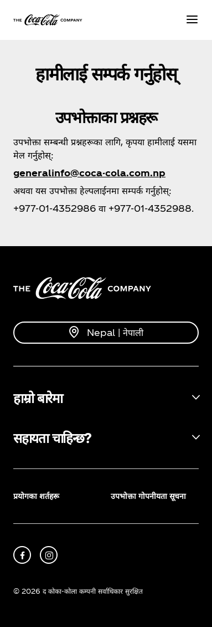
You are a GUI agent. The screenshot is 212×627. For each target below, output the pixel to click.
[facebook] (22, 555)
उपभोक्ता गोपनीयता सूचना (148, 496)
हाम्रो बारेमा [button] (37, 397)
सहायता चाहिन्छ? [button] (52, 437)
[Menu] (192, 20)
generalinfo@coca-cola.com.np (89, 172)
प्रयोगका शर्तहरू (36, 496)
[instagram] (49, 555)
